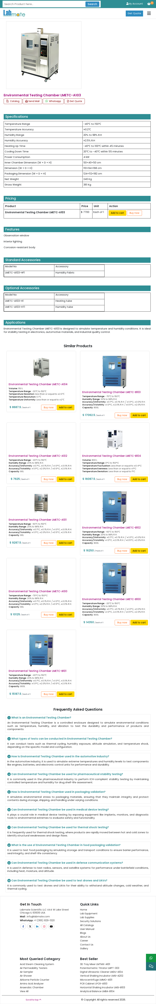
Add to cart (117, 213)
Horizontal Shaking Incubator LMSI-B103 (102, 987)
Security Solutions (90, 921)
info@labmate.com (35, 916)
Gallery (84, 948)
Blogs (83, 932)
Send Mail (32, 101)
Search (92, 4)
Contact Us (86, 944)
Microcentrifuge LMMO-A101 (96, 979)
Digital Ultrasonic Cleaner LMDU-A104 (101, 971)
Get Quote (134, 13)
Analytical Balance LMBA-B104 (97, 991)
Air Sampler (26, 971)
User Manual (87, 929)
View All (24, 991)
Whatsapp (53, 101)
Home (83, 909)
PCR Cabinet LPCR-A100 (93, 983)
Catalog (12, 101)
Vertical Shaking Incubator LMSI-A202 (101, 975)
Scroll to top (33, 999)
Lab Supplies (87, 917)
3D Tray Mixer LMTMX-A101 (95, 964)
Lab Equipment (88, 913)
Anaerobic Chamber (32, 987)
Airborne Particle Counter (34, 979)
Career (84, 940)
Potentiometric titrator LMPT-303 (99, 968)
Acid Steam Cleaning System (37, 964)
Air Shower (26, 975)
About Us (85, 936)
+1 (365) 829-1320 (37, 920)
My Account (134, 3)
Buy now (134, 213)
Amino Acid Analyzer (32, 983)
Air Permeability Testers (33, 968)
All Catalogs (87, 925)
